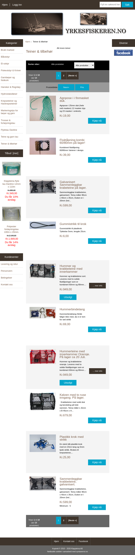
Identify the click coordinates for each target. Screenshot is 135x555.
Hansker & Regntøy (10, 87)
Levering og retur (9, 264)
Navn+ (66, 87)
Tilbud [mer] (11, 153)
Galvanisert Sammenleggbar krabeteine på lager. (73, 184)
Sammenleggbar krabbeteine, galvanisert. (71, 481)
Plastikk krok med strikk (71, 438)
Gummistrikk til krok (73, 224)
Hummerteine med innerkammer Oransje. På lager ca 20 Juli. (75, 354)
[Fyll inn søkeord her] (110, 4)
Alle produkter (57, 64)
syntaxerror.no (82, 552)
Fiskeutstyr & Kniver (11, 70)
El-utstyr (5, 63)
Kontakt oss (7, 284)
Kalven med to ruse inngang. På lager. (73, 396)
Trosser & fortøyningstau (8, 121)
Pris (82, 87)
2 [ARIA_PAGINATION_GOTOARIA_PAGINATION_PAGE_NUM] (63, 76)
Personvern (6, 271)
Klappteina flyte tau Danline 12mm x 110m (11, 175)
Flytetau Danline (9, 130)
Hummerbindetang (72, 309)
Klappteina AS (77, 549)
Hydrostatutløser (9, 94)
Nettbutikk (51, 552)
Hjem (5, 4)
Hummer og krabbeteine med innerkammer (71, 268)
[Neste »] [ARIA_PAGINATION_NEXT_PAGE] (72, 76)
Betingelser (6, 277)
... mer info (97, 285)
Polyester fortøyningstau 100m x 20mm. (11, 220)
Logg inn (17, 4)
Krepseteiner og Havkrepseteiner (9, 102)
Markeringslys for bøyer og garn (9, 112)
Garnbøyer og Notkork (8, 79)
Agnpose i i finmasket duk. (74, 99)
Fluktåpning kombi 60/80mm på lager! (72, 141)
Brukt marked (7, 50)
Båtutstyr (5, 56)
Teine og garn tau (9, 136)
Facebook (83, 541)
